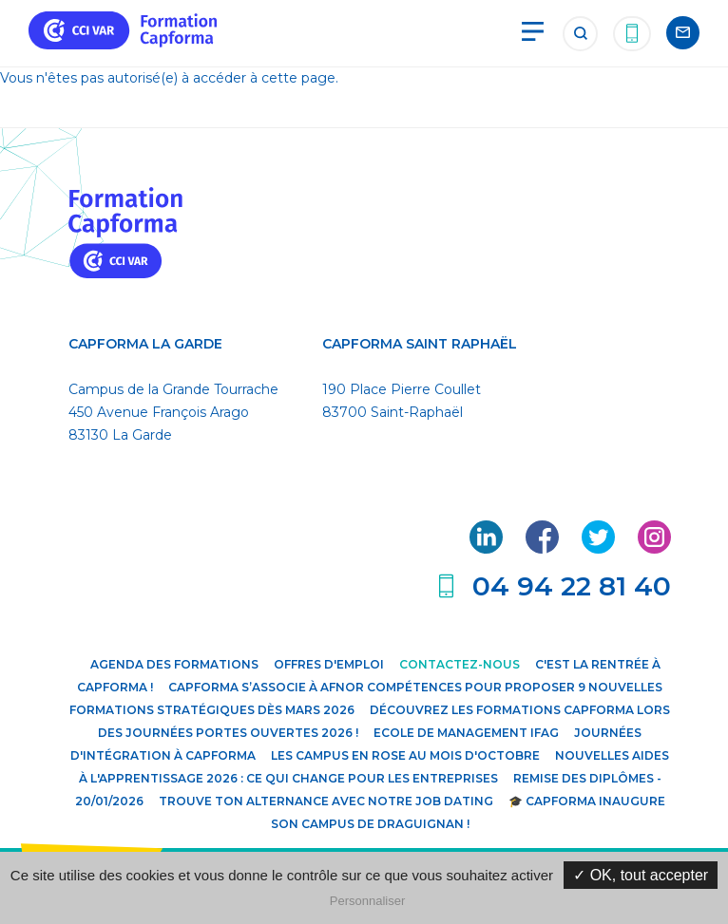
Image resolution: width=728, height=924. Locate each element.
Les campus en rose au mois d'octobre (405, 755)
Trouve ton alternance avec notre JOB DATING (326, 801)
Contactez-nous (459, 664)
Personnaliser (368, 901)
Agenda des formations (174, 664)
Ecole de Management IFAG (466, 733)
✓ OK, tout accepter (640, 875)
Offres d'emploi (329, 664)
